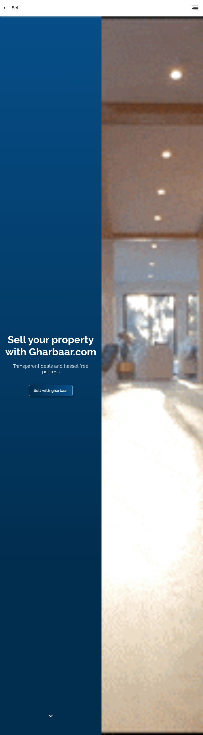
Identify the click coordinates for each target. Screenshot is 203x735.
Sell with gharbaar (51, 390)
